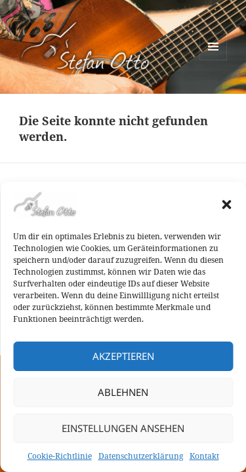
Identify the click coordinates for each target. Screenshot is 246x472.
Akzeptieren (123, 356)
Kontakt (204, 456)
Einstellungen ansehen (123, 428)
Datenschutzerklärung (140, 456)
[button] (226, 204)
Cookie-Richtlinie (60, 456)
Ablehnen (123, 392)
